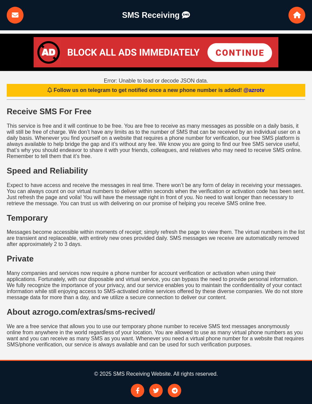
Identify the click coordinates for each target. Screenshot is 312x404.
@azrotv (254, 90)
